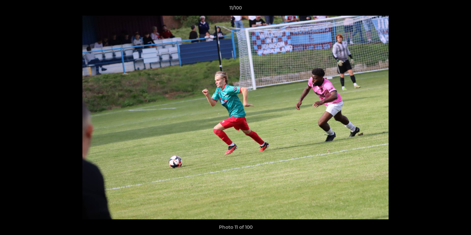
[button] (459, 9)
